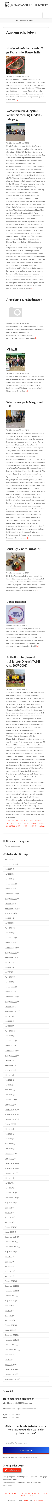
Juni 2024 (8, 918)
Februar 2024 (10, 938)
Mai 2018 (8, 1212)
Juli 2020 (8, 1129)
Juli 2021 (8, 1075)
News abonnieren (26, 1450)
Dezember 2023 (11, 947)
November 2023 (11, 952)
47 (35, 826)
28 (31, 823)
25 (24, 823)
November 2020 (11, 1114)
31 (38, 823)
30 (35, 823)
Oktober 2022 (10, 1006)
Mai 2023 (8, 972)
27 (28, 823)
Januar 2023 (9, 992)
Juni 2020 (8, 1134)
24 (21, 823)
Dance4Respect (16, 601)
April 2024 (9, 928)
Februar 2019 (10, 1193)
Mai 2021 (8, 1085)
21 (14, 823)
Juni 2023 (8, 967)
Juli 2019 (8, 1178)
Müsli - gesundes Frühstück (23, 549)
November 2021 (11, 1055)
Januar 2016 (9, 1330)
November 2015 (11, 1340)
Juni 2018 (8, 1207)
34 (45, 823)
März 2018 (9, 1222)
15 (38, 820)
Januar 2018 (9, 1232)
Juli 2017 (8, 1256)
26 (26, 823)
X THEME (26, 1500)
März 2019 (9, 1188)
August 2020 (10, 1124)
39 (17, 826)
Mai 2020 (8, 1139)
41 (21, 826)
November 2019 (11, 1168)
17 (42, 820)
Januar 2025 (9, 889)
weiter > (42, 826)
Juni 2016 (8, 1306)
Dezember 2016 (11, 1286)
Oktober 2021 (10, 1060)
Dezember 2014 (11, 1369)
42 (24, 826)
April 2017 (9, 1271)
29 (33, 823)
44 (28, 826)
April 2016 (9, 1315)
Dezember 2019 (11, 1163)
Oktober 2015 (10, 1345)
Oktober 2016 (10, 1296)
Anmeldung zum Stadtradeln (24, 299)
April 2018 (9, 1217)
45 (31, 826)
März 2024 (9, 933)
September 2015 (11, 1350)
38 (14, 826)
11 (28, 820)
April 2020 (9, 1144)
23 (19, 823)
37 (12, 826)
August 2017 (10, 1252)
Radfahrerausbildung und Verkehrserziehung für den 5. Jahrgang (24, 115)
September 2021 (11, 1065)
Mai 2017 (8, 1266)
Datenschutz (10, 1493)
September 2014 (11, 1379)
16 (40, 820)
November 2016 (11, 1291)
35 (7, 826)
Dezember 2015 (11, 1335)
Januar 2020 (9, 1158)
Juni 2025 (8, 869)
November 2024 (11, 898)
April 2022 (9, 1031)
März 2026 (9, 859)
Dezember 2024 (11, 894)
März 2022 (9, 1036)
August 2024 (10, 913)
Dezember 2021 (11, 1050)
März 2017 (9, 1276)
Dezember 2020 (11, 1109)
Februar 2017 (10, 1281)
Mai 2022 (8, 1026)
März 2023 (9, 982)
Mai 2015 (8, 1359)
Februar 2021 (10, 1100)
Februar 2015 (10, 1364)
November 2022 (11, 1001)
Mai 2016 (8, 1310)
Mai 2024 (8, 923)
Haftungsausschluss (26, 1493)
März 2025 (9, 879)
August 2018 (10, 1203)
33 (42, 823)
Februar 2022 (10, 1041)
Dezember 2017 (11, 1237)
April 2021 (9, 1090)
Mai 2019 (8, 1183)
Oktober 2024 (10, 903)
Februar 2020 (10, 1153)
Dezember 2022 (11, 997)
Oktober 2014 (10, 1374)
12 (31, 820)
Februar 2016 (10, 1325)
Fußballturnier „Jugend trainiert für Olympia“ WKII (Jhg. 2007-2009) (23, 661)
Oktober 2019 (10, 1173)
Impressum (42, 1493)
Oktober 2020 (10, 1119)
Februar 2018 (10, 1227)
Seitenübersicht (26, 1495)
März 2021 (9, 1095)
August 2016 (10, 1301)
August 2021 (10, 1070)
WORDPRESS (39, 1500)
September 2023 (11, 957)
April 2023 (9, 977)
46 (33, 826)
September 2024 (11, 908)
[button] (46, 15)
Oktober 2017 (10, 1242)
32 (40, 823)
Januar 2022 (9, 1046)
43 (26, 826)
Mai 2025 (8, 874)
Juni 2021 (8, 1080)
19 (10, 823)
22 (17, 823)
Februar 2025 (10, 884)
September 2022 (11, 1011)
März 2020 (9, 1149)
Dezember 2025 (11, 864)
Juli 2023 (8, 962)
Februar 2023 (10, 987)
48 (38, 826)
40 (19, 826)
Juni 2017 (8, 1261)
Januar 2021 (9, 1104)
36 (10, 826)
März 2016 (9, 1320)
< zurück (9, 820)
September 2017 (11, 1247)
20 (12, 823)
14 (35, 820)
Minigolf (11, 349)
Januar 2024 (9, 943)
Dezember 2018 (11, 1198)
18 (7, 823)
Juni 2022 (8, 1021)
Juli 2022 (8, 1016)
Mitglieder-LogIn (12, 1470)
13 (33, 820)
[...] (18, 100)
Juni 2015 (8, 1355)
